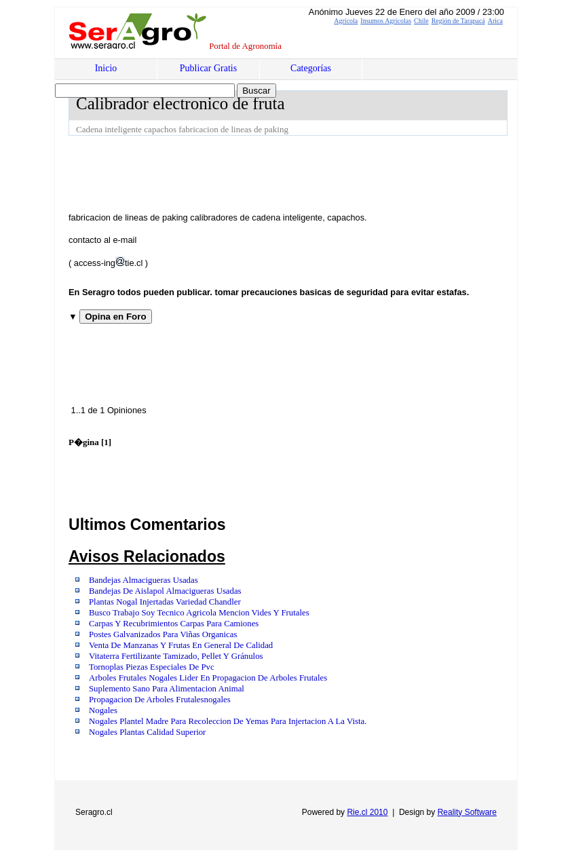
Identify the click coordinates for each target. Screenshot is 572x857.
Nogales (103, 710)
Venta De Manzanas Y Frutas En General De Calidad (181, 645)
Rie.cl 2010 (367, 812)
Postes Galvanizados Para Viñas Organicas (163, 634)
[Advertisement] (316, 173)
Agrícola (346, 20)
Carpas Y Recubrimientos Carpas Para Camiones (174, 623)
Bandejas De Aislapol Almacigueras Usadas (165, 591)
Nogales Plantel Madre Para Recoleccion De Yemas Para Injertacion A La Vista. (227, 721)
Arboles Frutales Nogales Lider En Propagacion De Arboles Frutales (208, 678)
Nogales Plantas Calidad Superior (147, 732)
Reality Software (467, 812)
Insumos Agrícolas (385, 20)
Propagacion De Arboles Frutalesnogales (160, 699)
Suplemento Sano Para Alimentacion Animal (166, 688)
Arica (495, 20)
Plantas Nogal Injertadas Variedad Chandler (165, 602)
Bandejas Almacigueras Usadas (143, 580)
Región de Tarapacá (458, 20)
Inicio (106, 68)
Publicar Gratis (208, 68)
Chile (421, 20)
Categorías (310, 68)
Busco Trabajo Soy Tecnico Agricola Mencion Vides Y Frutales (199, 612)
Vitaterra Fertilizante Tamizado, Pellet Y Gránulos (176, 656)
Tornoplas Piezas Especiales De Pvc (151, 667)
